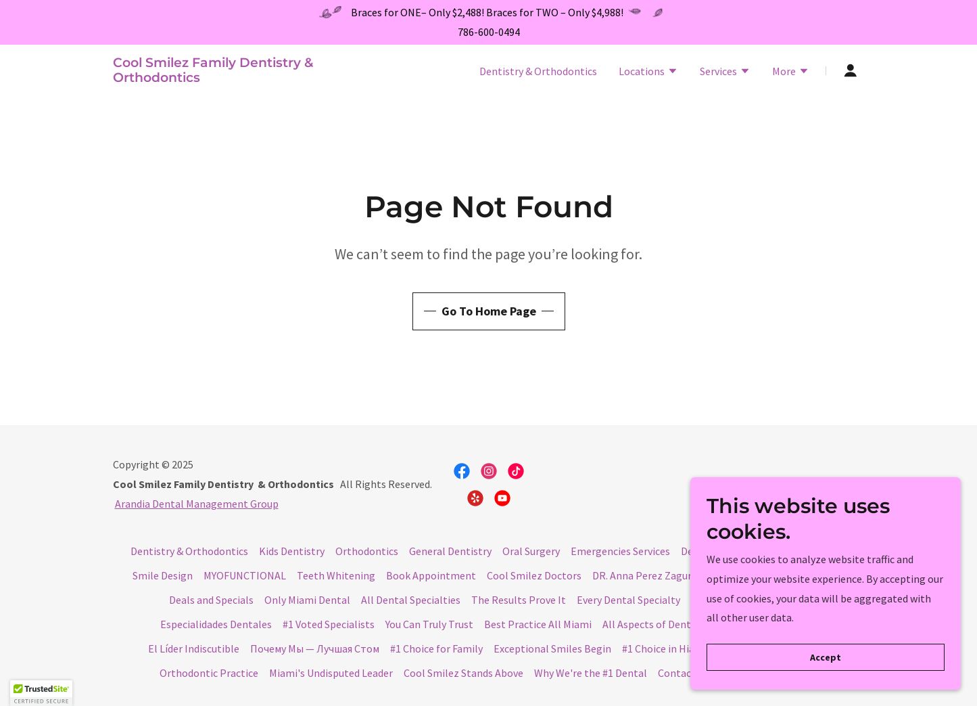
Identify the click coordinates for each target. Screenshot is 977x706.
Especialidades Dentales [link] (216, 624)
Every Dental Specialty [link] (628, 599)
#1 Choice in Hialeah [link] (668, 648)
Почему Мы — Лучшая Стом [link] (314, 648)
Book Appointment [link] (431, 575)
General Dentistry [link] (450, 551)
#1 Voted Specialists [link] (329, 624)
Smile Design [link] (163, 575)
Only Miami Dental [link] (307, 599)
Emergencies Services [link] (620, 551)
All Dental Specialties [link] (410, 599)
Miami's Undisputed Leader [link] (331, 673)
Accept (825, 667)
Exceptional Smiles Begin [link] (552, 648)
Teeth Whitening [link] (336, 575)
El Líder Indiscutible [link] (193, 648)
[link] (244, 78)
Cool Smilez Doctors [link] (534, 575)
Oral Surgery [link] (531, 551)
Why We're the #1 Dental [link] (590, 673)
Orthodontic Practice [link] (209, 673)
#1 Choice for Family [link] (436, 648)
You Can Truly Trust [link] (429, 624)
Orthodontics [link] (366, 551)
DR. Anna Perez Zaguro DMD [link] (656, 575)
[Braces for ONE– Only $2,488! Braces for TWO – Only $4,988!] (488, 12)
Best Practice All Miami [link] (538, 624)
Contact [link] (677, 673)
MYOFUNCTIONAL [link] (245, 575)
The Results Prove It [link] (518, 599)
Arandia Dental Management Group (197, 503)
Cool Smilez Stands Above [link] (463, 673)
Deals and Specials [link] (211, 599)
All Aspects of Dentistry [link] (657, 624)
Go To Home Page (489, 311)
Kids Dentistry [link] (292, 551)
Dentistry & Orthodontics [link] (538, 71)
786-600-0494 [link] (489, 32)
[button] (648, 72)
